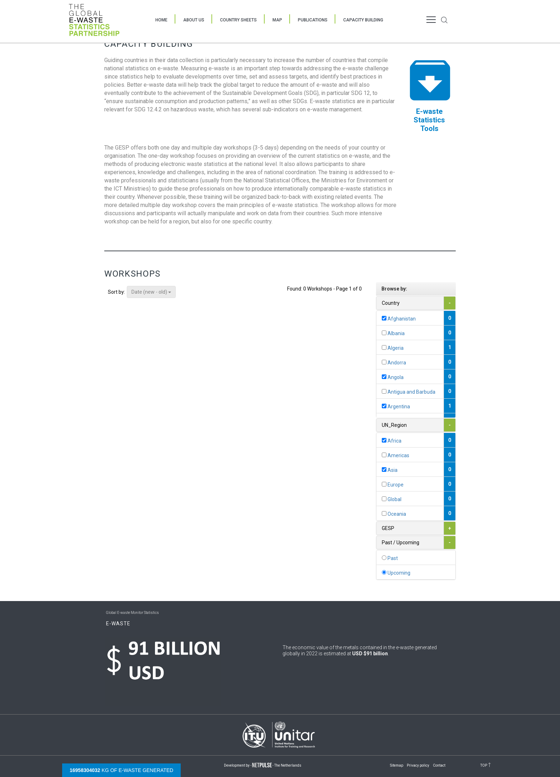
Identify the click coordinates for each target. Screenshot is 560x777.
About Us (193, 19)
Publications (313, 19)
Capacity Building (363, 19)
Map (277, 19)
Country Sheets (238, 19)
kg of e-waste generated (121, 770)
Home (161, 19)
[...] (384, 318)
